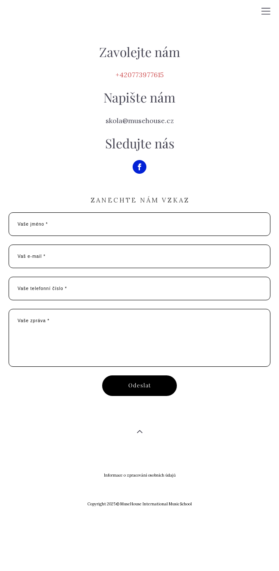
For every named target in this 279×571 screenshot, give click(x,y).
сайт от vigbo (139, 551)
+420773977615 (139, 74)
